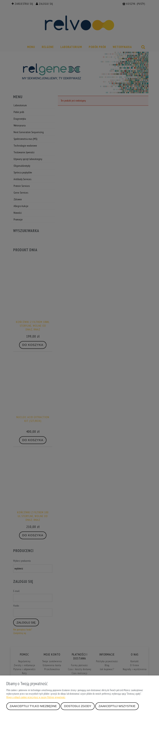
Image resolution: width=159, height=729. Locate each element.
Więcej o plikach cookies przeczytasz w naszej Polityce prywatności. (35, 697)
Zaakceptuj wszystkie (117, 706)
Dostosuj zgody (77, 706)
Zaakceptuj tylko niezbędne (33, 706)
